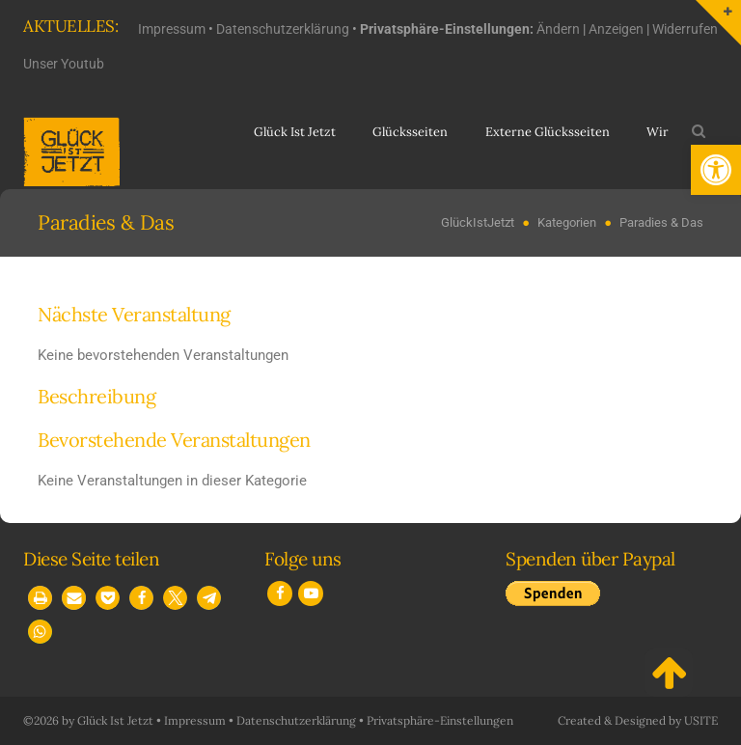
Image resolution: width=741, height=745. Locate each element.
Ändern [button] (558, 29)
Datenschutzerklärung (282, 29)
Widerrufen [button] (685, 29)
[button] (716, 170)
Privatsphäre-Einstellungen (440, 720)
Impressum (172, 29)
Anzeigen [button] (616, 29)
